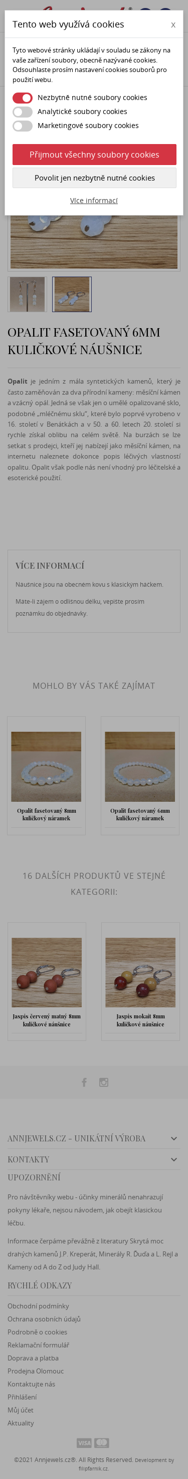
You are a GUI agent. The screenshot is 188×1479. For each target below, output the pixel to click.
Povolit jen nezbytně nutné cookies (95, 178)
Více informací (94, 200)
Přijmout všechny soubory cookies (94, 154)
